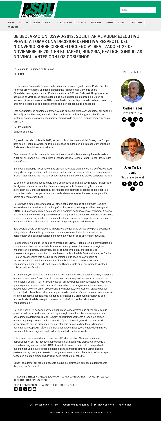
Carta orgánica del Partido (44, 404)
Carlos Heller (132, 108)
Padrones (96, 22)
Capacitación (64, 22)
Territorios (135, 22)
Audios (49, 22)
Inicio (11, 22)
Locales (81, 22)
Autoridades (125, 404)
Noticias (23, 22)
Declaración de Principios (76, 404)
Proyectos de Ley (115, 22)
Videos (36, 22)
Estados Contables (104, 404)
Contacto (13, 27)
